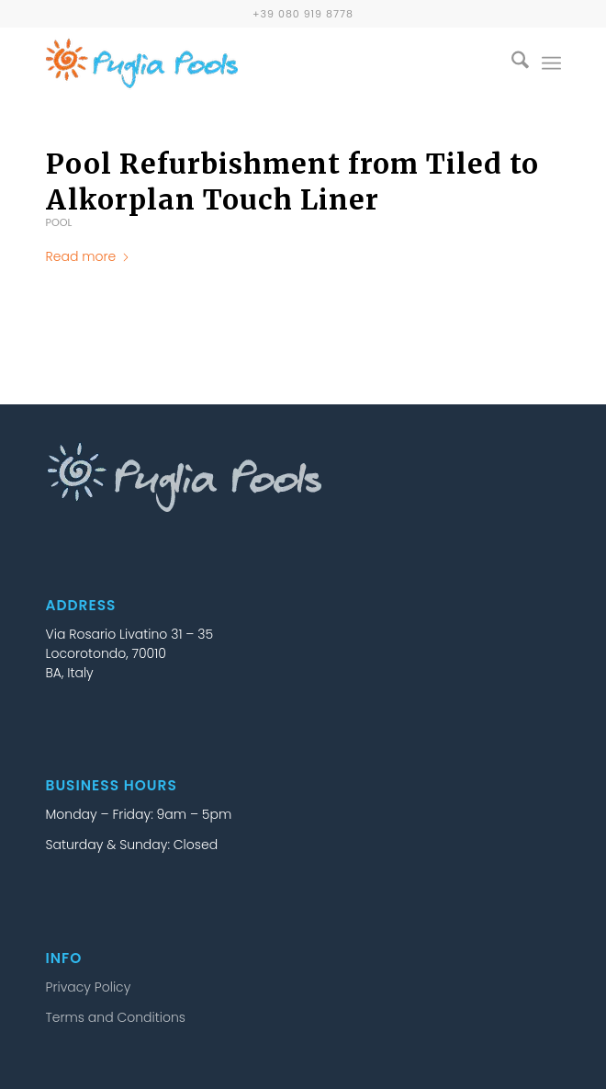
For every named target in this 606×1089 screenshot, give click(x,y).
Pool (59, 222)
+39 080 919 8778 (303, 13)
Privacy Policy (88, 987)
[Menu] (551, 63)
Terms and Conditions (115, 1017)
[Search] (511, 63)
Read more (88, 256)
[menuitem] (511, 63)
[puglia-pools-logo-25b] (252, 63)
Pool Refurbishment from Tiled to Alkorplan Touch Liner (292, 181)
